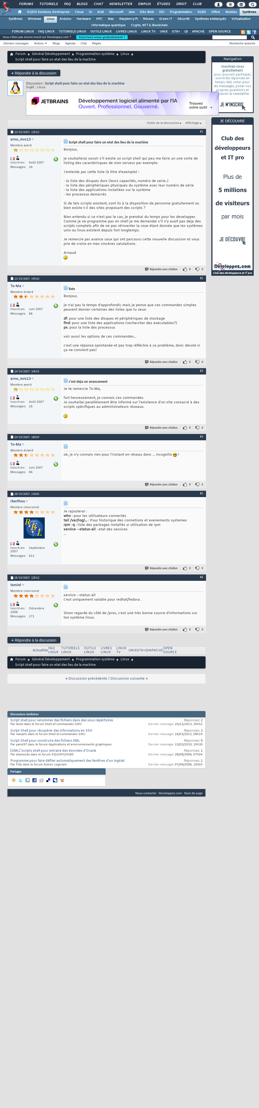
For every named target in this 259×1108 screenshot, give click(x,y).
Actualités (40, 650)
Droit (181, 4)
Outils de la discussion (163, 123)
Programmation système (95, 54)
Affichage (192, 123)
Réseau (148, 19)
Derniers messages (16, 43)
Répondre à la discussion (33, 73)
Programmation (181, 12)
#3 (201, 371)
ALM (100, 12)
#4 (201, 436)
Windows (34, 19)
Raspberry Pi (128, 19)
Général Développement (51, 54)
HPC (99, 19)
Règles (96, 43)
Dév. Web (147, 12)
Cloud (79, 12)
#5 (201, 493)
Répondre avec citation (161, 269)
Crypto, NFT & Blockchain (149, 25)
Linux (50, 19)
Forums (25, 4)
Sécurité (183, 19)
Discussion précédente (87, 678)
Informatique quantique (108, 25)
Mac (111, 19)
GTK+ (176, 32)
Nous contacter (146, 793)
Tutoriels (48, 4)
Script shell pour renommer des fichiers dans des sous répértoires (61, 720)
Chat (98, 4)
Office (215, 12)
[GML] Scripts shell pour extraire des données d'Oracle (53, 751)
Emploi (144, 4)
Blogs (82, 4)
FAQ (67, 4)
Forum (20, 54)
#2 (201, 278)
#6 (201, 577)
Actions (39, 43)
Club (197, 4)
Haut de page (193, 793)
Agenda (70, 43)
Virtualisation (241, 19)
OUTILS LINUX (101, 32)
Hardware (84, 19)
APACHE (198, 32)
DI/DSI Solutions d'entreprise (48, 12)
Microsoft (116, 12)
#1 (201, 131)
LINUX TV (148, 32)
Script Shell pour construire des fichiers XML (45, 741)
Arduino (65, 19)
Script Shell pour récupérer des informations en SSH (51, 731)
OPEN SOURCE (220, 32)
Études (163, 4)
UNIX (164, 32)
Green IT (165, 19)
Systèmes (249, 12)
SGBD (201, 12)
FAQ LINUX (46, 32)
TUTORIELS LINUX (72, 32)
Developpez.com (170, 793)
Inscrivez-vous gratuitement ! (102, 37)
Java (131, 12)
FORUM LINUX (23, 32)
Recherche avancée (242, 43)
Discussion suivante (127, 678)
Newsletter (120, 4)
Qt (186, 32)
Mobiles (231, 12)
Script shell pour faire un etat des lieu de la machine (84, 83)
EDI (161, 12)
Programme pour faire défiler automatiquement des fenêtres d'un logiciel (67, 761)
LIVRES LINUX (126, 32)
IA (90, 12)
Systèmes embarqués (210, 19)
